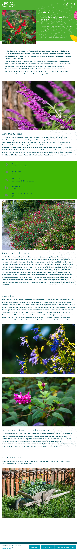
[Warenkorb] (71, 4)
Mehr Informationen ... (7, 548)
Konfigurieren (47, 547)
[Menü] (74, 4)
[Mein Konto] (67, 4)
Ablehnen (34, 547)
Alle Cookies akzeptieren (65, 547)
